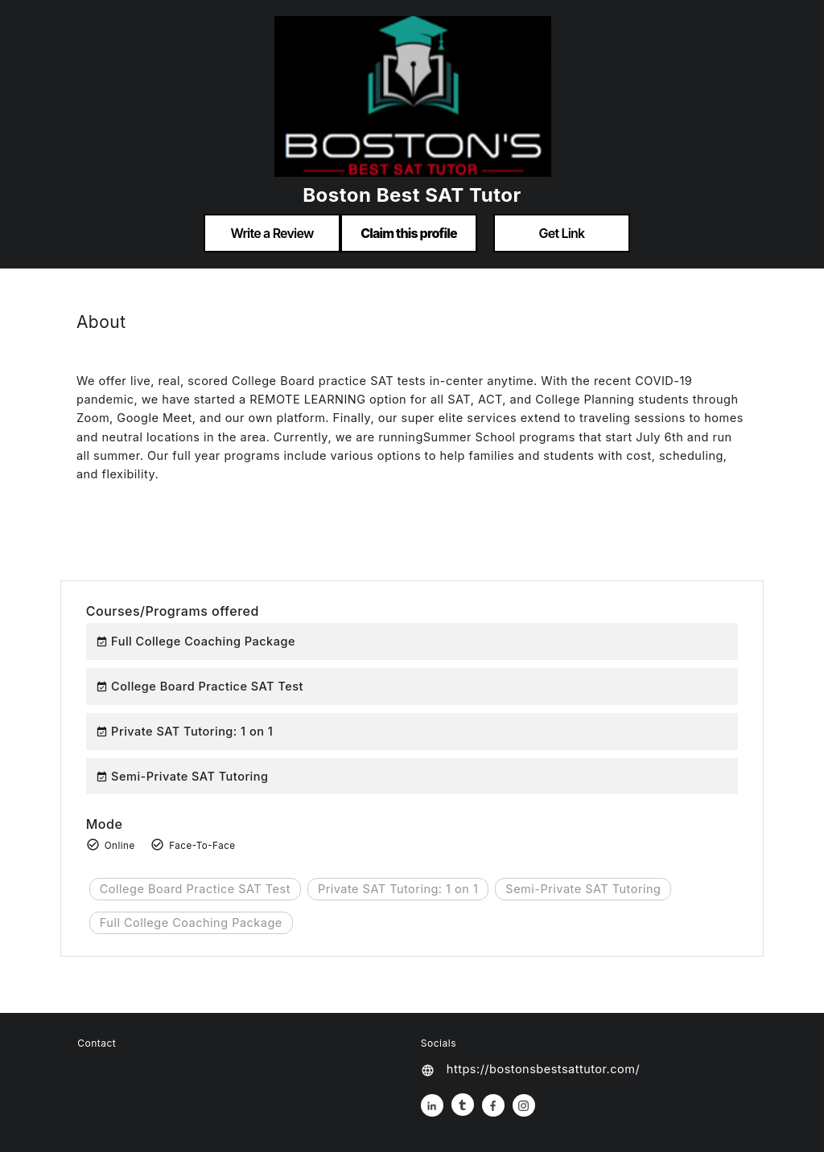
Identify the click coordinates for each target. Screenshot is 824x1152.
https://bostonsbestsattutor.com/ (543, 1069)
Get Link (562, 233)
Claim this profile (408, 233)
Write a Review (271, 233)
